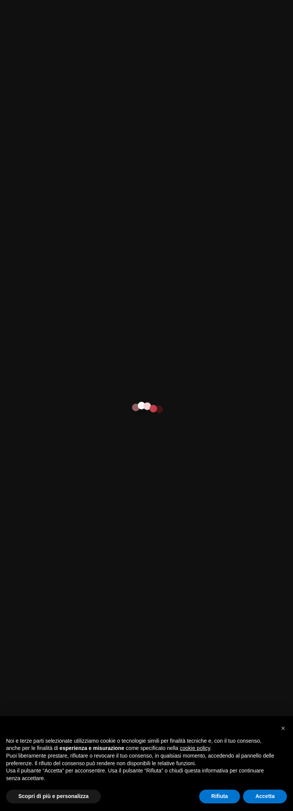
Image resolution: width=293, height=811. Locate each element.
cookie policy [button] (195, 748)
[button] (283, 728)
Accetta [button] (265, 796)
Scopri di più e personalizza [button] (53, 796)
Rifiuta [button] (219, 796)
